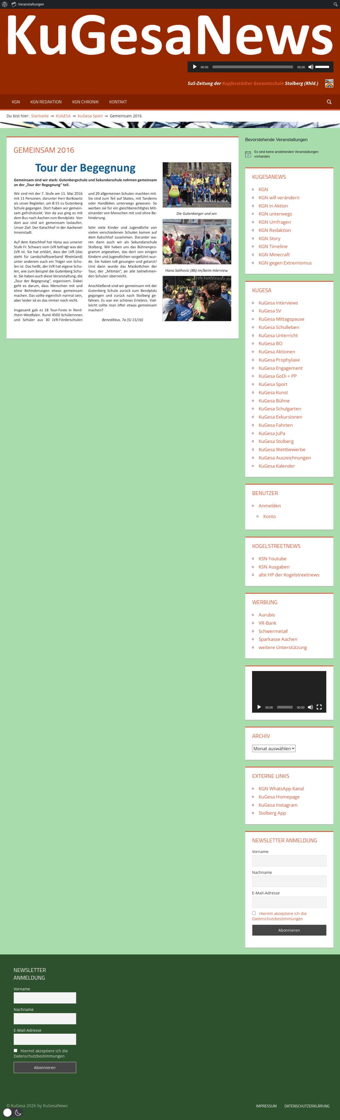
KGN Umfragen (275, 222)
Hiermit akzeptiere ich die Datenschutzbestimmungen (279, 916)
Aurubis (267, 615)
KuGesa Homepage (279, 797)
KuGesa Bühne (274, 400)
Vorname (260, 851)
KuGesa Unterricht (278, 335)
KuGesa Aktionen (277, 351)
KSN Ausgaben (274, 567)
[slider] (253, 67)
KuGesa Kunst (273, 392)
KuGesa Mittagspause (281, 319)
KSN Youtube (273, 558)
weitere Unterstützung (283, 647)
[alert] (289, 154)
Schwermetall (273, 631)
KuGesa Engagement (281, 368)
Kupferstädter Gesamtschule (253, 83)
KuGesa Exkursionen (280, 417)
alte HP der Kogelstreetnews (289, 575)
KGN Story (270, 238)
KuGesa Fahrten (276, 425)
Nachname (262, 872)
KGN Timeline (273, 246)
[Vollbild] (319, 707)
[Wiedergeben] (195, 67)
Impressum (266, 1106)
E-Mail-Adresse (266, 893)
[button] (13, 1112)
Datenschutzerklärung (307, 1106)
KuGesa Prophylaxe (279, 360)
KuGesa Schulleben (279, 327)
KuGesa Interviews (278, 303)
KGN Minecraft (274, 254)
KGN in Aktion (273, 206)
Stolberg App (272, 813)
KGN (16, 101)
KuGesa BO (270, 343)
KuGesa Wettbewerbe (282, 449)
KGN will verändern (279, 197)
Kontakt (118, 101)
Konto (269, 516)
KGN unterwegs (275, 214)
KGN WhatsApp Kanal (281, 788)
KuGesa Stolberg (276, 441)
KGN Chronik (85, 101)
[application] (261, 66)
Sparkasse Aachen (278, 639)
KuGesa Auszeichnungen (285, 457)
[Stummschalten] (311, 67)
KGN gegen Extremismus (285, 263)
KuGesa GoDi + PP (278, 376)
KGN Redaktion (46, 101)
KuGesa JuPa (272, 433)
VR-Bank (267, 623)
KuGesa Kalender (277, 466)
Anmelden (270, 505)
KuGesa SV (270, 311)
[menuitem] (5, 4)
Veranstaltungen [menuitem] (28, 4)
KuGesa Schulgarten (280, 408)
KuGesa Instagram (278, 805)
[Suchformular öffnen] (329, 101)
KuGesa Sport (273, 384)
